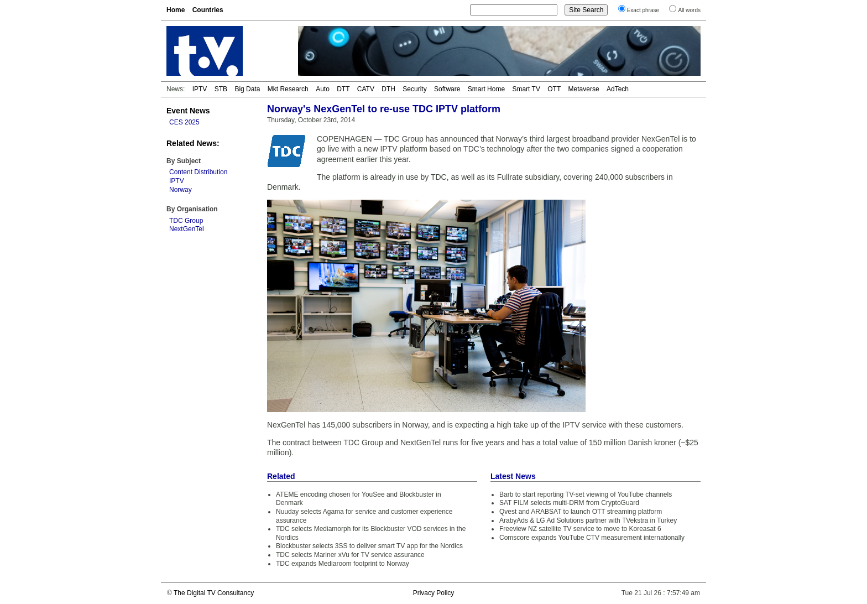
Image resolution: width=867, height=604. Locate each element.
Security (414, 89)
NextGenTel (186, 229)
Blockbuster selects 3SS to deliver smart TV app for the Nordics (369, 546)
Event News (188, 110)
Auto (323, 89)
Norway (180, 190)
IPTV (199, 89)
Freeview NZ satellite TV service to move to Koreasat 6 (580, 529)
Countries (207, 10)
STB (221, 89)
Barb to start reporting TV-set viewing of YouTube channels (585, 494)
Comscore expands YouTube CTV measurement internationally (592, 537)
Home (175, 10)
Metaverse (583, 89)
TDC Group (186, 221)
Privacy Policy (434, 593)
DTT (343, 89)
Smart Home (486, 89)
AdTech (618, 89)
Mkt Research (288, 89)
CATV (365, 89)
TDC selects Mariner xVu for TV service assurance (350, 555)
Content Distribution (198, 172)
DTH (388, 89)
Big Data (247, 89)
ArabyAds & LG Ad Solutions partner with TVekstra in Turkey (588, 520)
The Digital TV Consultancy (214, 593)
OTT (554, 89)
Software (447, 89)
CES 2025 (184, 122)
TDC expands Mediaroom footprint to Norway (342, 563)
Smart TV (526, 89)
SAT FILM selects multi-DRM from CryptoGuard (569, 503)
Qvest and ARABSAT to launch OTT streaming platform (580, 512)
